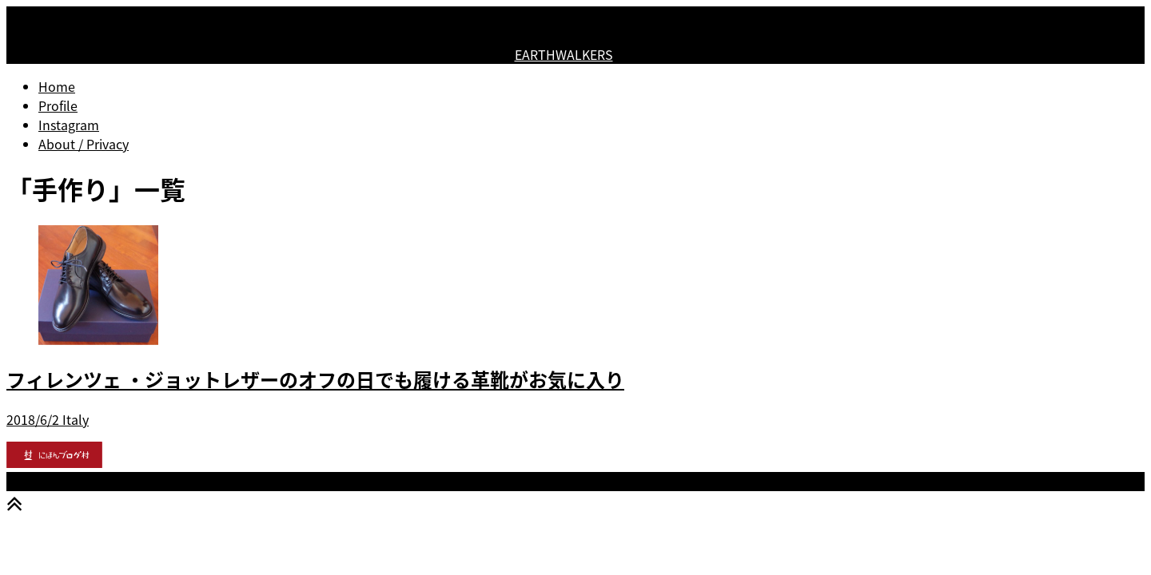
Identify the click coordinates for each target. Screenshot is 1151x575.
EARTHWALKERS (564, 54)
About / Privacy (83, 143)
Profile (58, 105)
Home (56, 86)
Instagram (68, 124)
